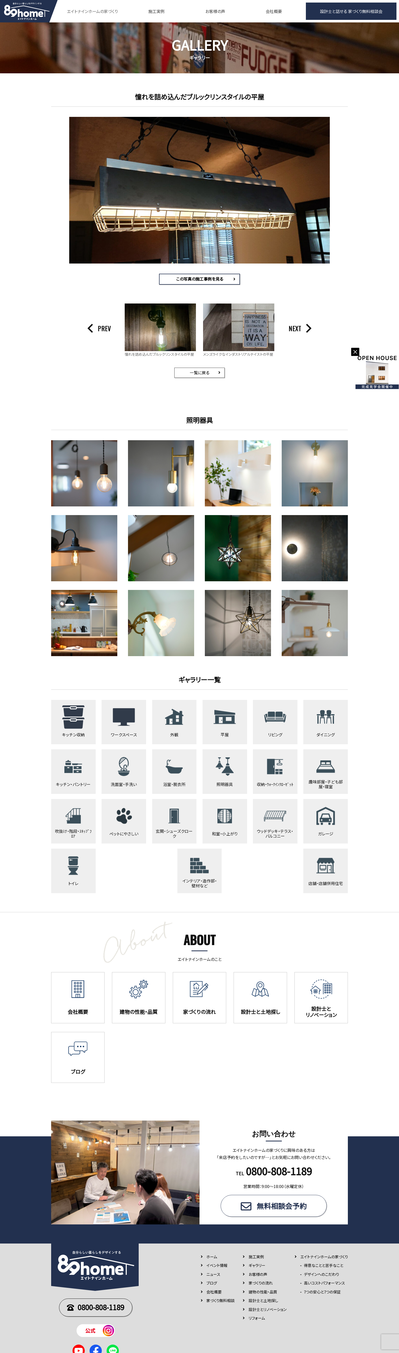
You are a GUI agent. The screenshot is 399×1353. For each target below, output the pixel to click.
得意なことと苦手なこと (323, 1267)
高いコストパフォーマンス (324, 1285)
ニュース (213, 1276)
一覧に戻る (199, 373)
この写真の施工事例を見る (199, 279)
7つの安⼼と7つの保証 (322, 1293)
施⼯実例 (256, 1258)
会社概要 (274, 11)
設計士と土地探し (263, 1302)
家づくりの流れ (261, 1285)
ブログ (211, 1285)
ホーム (211, 1258)
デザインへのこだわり (321, 1276)
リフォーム (257, 1320)
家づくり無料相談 (220, 1302)
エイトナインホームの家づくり (324, 1258)
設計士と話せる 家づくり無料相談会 (351, 11)
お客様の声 (215, 11)
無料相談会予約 (282, 1208)
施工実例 (156, 11)
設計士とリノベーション (268, 1311)
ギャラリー (257, 1267)
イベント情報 (216, 1267)
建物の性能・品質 (263, 1293)
